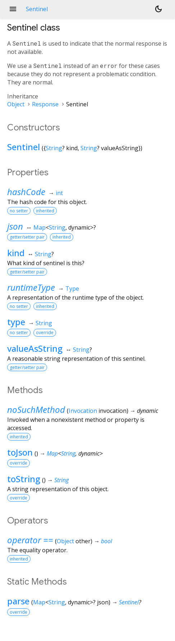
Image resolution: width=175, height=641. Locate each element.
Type (72, 288)
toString (23, 479)
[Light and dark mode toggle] (158, 9)
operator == (30, 540)
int (59, 193)
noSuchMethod (36, 409)
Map (39, 227)
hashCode (26, 192)
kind (15, 253)
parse (18, 601)
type (16, 322)
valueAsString (35, 348)
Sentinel (23, 147)
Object (15, 104)
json (15, 226)
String (54, 148)
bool (106, 541)
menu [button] (13, 9)
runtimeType (31, 287)
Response (45, 104)
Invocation (83, 411)
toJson (20, 452)
